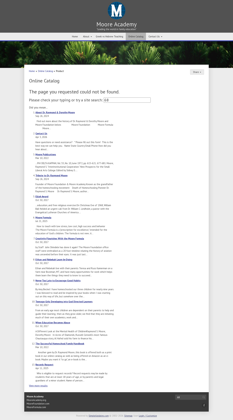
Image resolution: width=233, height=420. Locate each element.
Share (197, 72)
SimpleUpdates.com (99, 415)
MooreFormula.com (36, 407)
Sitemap (128, 415)
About (86, 36)
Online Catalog (135, 36)
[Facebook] (204, 405)
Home (75, 36)
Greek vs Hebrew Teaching (109, 36)
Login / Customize (148, 415)
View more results (38, 385)
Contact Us (154, 36)
